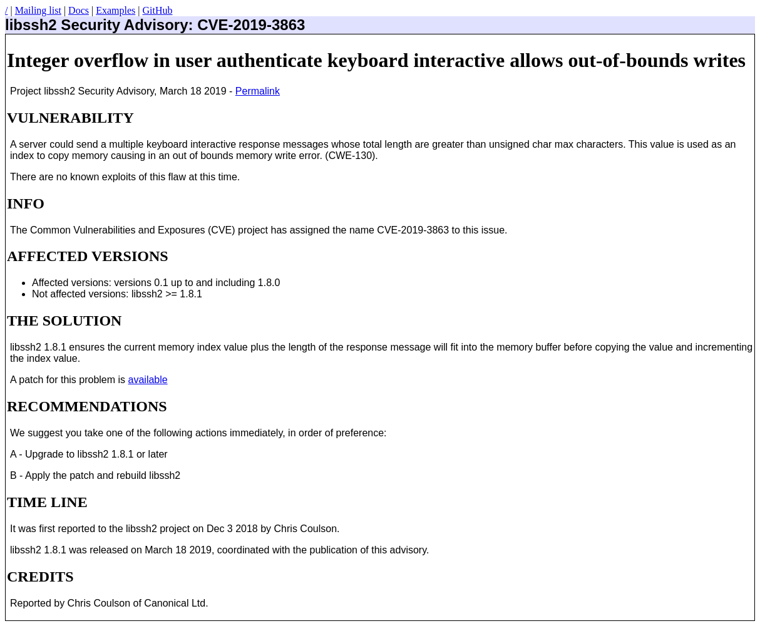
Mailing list (38, 10)
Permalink (257, 91)
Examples (115, 10)
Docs (78, 10)
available (148, 379)
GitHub (157, 10)
